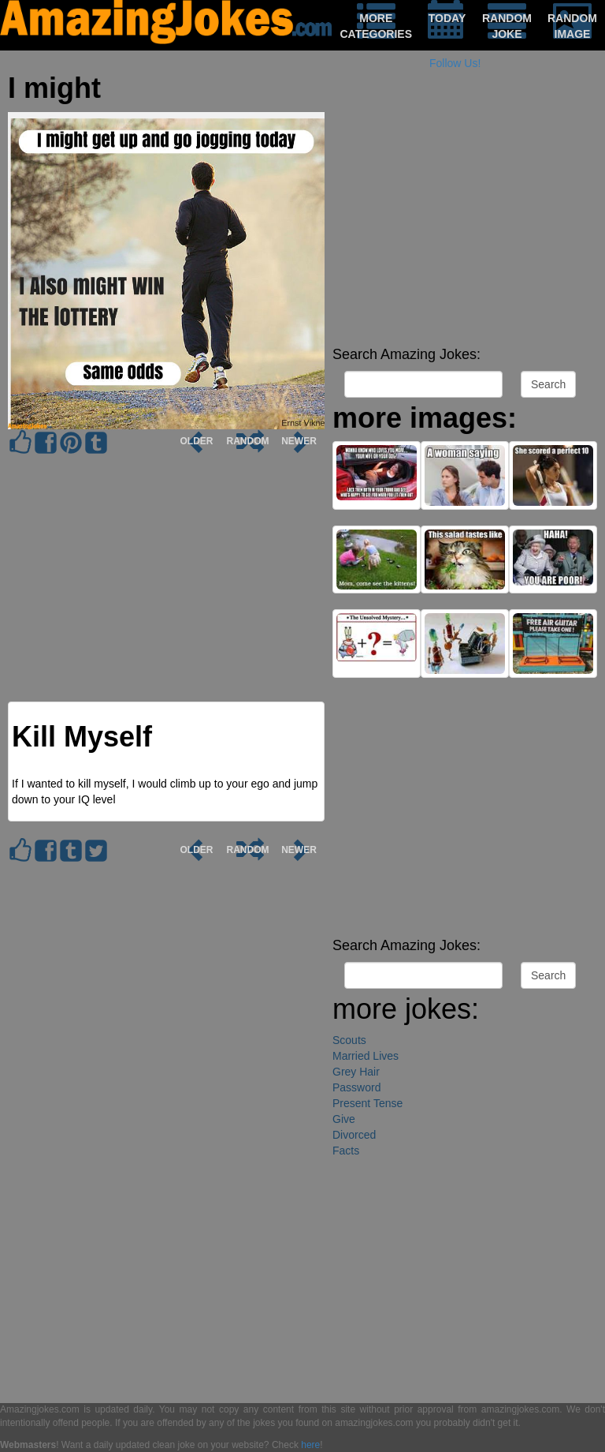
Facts (345, 1150)
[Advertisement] (464, 228)
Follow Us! (455, 63)
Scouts (349, 1040)
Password (356, 1087)
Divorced (354, 1134)
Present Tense (367, 1103)
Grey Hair (356, 1071)
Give (343, 1119)
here (310, 1444)
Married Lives (365, 1056)
